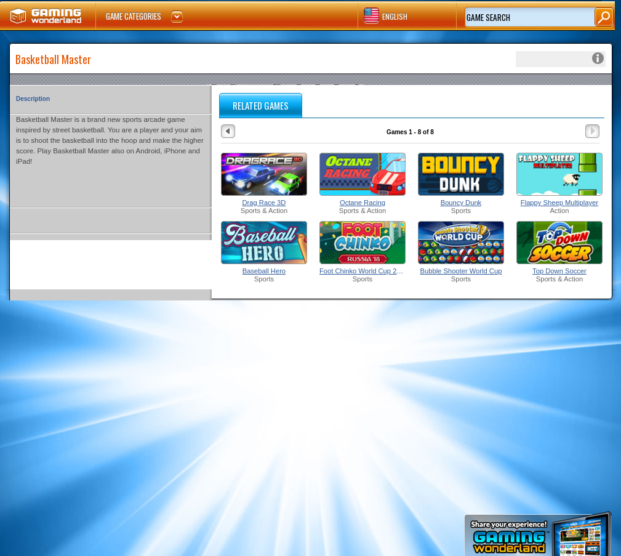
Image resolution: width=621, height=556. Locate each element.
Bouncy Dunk (461, 202)
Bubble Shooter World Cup (461, 271)
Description (33, 98)
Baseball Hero (264, 271)
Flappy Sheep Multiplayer (559, 202)
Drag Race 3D (264, 202)
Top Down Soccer (559, 271)
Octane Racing (362, 202)
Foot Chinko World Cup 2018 (362, 271)
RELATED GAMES (261, 105)
